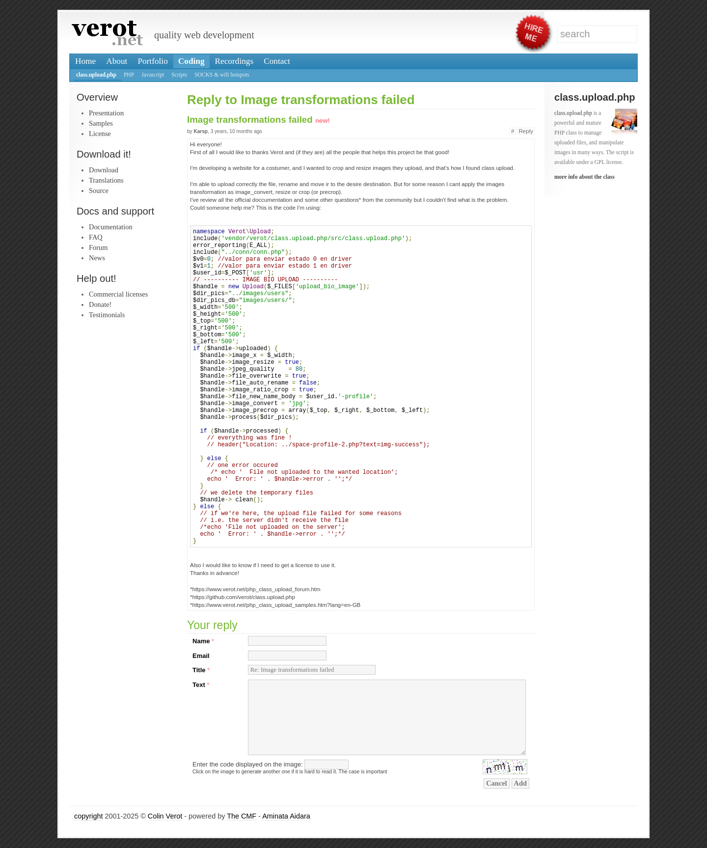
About (116, 61)
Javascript (152, 75)
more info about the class (584, 177)
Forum (98, 247)
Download (103, 170)
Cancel (496, 783)
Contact (277, 61)
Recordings (234, 61)
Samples (101, 123)
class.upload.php (96, 75)
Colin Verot (165, 816)
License (100, 133)
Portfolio (152, 61)
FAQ (96, 237)
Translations (106, 180)
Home (85, 61)
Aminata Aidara (286, 816)
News (97, 258)
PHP (129, 75)
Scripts (179, 75)
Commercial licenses (118, 294)
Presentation (106, 113)
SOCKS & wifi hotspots (221, 75)
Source (99, 190)
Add (520, 783)
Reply (526, 131)
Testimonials (107, 315)
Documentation (111, 227)
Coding (191, 61)
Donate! (100, 304)
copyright (88, 816)
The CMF (241, 816)
